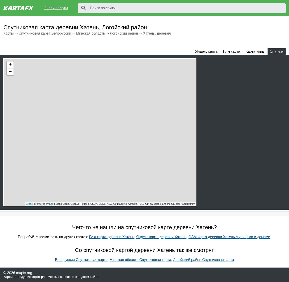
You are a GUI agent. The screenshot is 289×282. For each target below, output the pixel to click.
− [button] (10, 71)
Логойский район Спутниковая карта (203, 260)
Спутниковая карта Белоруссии (45, 33)
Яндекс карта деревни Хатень (161, 237)
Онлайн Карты (56, 8)
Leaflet (29, 203)
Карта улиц (255, 51)
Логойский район (124, 33)
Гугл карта (231, 51)
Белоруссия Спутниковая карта (81, 260)
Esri (51, 203)
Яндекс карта (206, 51)
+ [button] (10, 64)
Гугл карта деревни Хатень (111, 237)
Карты (8, 33)
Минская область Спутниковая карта (140, 260)
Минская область (90, 33)
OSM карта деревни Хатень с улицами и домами (229, 237)
